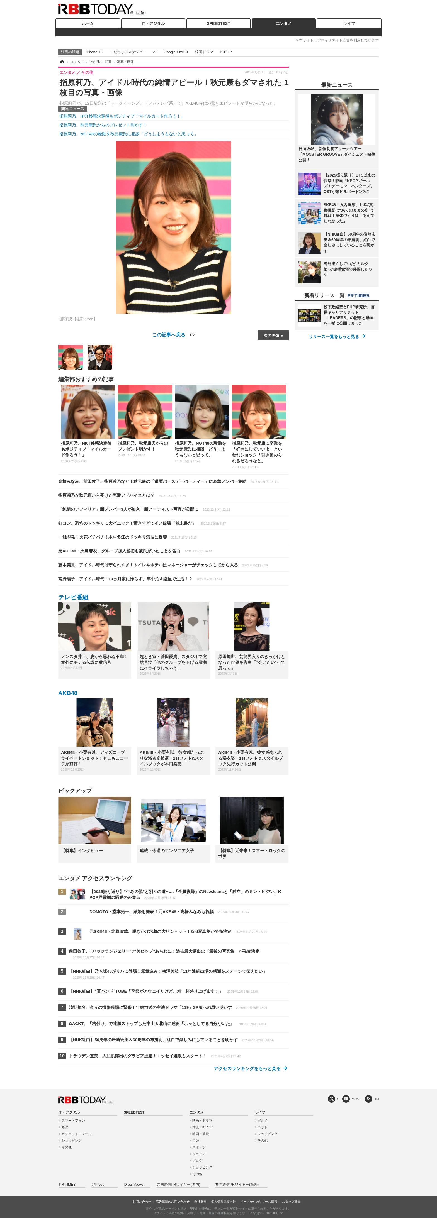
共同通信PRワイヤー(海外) (237, 1185)
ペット (263, 1127)
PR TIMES (67, 1185)
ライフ (349, 23)
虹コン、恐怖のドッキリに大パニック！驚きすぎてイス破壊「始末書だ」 (142, 523)
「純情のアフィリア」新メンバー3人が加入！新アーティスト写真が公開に (144, 509)
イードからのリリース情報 (259, 1201)
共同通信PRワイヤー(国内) (178, 1185)
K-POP (226, 52)
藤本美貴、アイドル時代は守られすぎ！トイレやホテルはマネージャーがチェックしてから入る (163, 564)
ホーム (88, 23)
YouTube (356, 1099)
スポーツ (199, 1147)
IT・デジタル (153, 23)
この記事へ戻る (173, 335)
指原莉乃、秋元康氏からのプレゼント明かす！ (103, 125)
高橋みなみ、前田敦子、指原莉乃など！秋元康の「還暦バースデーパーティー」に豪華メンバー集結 (168, 481)
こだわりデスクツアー (128, 52)
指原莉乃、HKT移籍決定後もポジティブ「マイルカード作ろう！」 (122, 116)
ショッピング (72, 1141)
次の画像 (271, 335)
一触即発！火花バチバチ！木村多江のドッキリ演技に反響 (127, 537)
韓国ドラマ (204, 52)
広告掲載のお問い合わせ (173, 1201)
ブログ (197, 1161)
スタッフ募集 (291, 1201)
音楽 (195, 1141)
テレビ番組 (73, 597)
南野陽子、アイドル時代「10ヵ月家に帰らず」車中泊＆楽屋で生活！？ (140, 578)
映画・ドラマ (202, 1120)
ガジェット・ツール (77, 1134)
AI (155, 52)
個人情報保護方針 (223, 1201)
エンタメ (284, 23)
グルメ (263, 1120)
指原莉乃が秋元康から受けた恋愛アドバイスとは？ (122, 495)
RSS (377, 1099)
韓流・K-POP (202, 1127)
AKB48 (67, 693)
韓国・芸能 (200, 1134)
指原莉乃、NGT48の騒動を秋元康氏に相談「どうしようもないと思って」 (128, 133)
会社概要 (200, 1201)
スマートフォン (73, 1120)
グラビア (199, 1154)
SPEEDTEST (218, 23)
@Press (98, 1185)
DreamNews (134, 1185)
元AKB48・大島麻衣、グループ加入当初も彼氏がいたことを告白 (135, 551)
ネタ (65, 1127)
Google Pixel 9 (176, 52)
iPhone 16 (94, 52)
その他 (67, 1147)
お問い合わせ (142, 1201)
